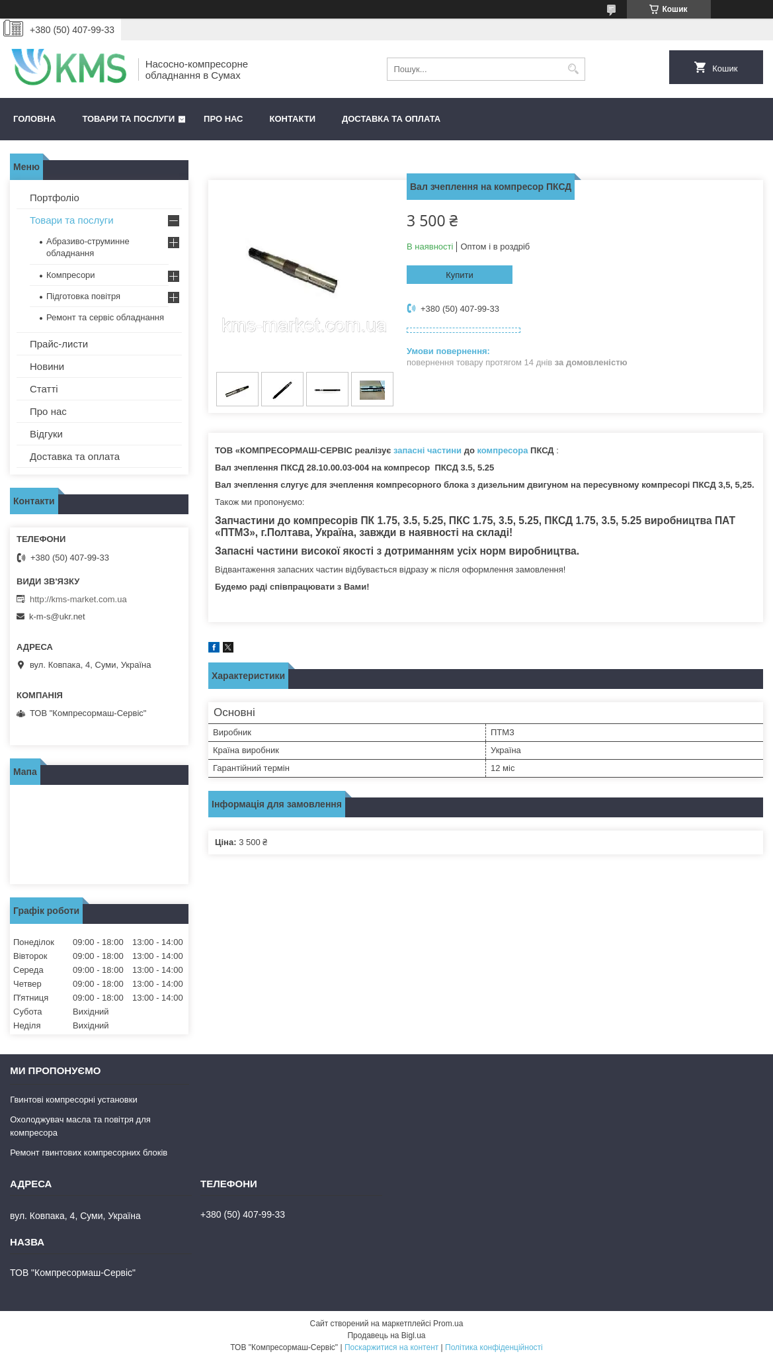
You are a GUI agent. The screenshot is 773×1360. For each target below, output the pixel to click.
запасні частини (427, 450)
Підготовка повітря (83, 296)
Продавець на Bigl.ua (386, 1335)
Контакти (293, 119)
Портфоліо (54, 197)
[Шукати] (573, 69)
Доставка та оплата (391, 119)
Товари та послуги (128, 119)
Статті (44, 388)
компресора (502, 450)
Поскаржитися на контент (391, 1347)
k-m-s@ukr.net (57, 616)
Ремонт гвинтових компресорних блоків (88, 1152)
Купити (459, 275)
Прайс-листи (59, 343)
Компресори (70, 275)
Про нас (223, 119)
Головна (34, 119)
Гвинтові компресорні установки (74, 1100)
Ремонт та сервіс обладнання (105, 317)
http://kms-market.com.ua (78, 599)
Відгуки (46, 433)
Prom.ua (448, 1323)
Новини (47, 366)
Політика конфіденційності (494, 1347)
